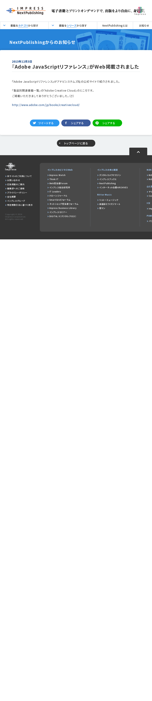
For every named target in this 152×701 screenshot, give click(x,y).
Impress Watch (57, 175)
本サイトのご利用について (19, 176)
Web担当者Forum (58, 183)
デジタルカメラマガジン (110, 175)
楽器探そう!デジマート (109, 204)
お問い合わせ (13, 180)
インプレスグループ (16, 200)
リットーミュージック (108, 199)
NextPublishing (107, 183)
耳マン (102, 208)
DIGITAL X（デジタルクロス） (62, 216)
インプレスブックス (108, 179)
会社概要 (11, 196)
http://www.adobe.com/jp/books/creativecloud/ (46, 105)
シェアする (77, 123)
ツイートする (46, 123)
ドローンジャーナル (58, 195)
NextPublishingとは (115, 25)
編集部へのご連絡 (15, 188)
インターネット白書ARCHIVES (113, 187)
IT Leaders (55, 191)
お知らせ (144, 25)
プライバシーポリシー (17, 192)
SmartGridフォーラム (60, 199)
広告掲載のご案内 (15, 184)
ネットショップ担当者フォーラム (63, 203)
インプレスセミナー (58, 212)
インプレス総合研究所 (59, 187)
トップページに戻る (76, 143)
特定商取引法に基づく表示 (20, 204)
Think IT (54, 179)
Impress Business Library (63, 207)
